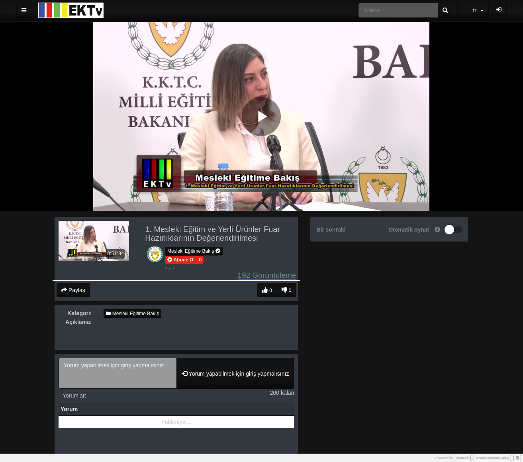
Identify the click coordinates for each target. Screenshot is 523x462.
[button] (181, 259)
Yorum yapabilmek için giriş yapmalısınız (118, 373)
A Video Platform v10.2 (492, 458)
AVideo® (462, 458)
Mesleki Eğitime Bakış (193, 251)
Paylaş (73, 290)
